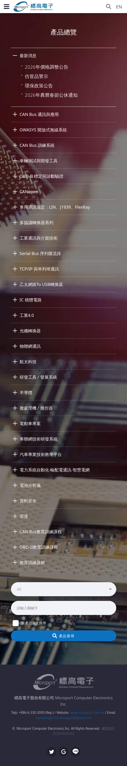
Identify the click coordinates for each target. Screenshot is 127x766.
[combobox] (63, 589)
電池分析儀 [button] (30, 485)
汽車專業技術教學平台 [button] (41, 454)
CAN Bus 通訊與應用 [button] (39, 114)
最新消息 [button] (28, 55)
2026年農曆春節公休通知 (51, 95)
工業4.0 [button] (27, 315)
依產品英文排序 (29, 623)
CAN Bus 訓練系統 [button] (37, 145)
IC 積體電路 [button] (31, 300)
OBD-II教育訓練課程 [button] (39, 547)
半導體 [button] (26, 392)
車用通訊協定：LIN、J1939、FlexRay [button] (55, 207)
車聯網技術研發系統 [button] (39, 439)
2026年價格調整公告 (46, 67)
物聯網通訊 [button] (30, 346)
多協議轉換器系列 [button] (36, 222)
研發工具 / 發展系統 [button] (38, 377)
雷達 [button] (24, 516)
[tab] (63, 55)
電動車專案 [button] (30, 423)
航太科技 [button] (28, 361)
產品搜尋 (63, 635)
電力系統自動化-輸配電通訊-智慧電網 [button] (55, 470)
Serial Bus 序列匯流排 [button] (40, 253)
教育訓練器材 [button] (32, 562)
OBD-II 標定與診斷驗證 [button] (42, 176)
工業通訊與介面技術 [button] (39, 238)
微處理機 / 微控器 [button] (36, 408)
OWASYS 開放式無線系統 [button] (43, 130)
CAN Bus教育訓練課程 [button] (41, 531)
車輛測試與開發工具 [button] (39, 160)
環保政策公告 (39, 85)
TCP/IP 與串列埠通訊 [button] (39, 269)
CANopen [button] (29, 191)
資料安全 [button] (28, 500)
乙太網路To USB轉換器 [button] (41, 284)
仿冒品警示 (36, 76)
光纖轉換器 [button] (30, 330)
